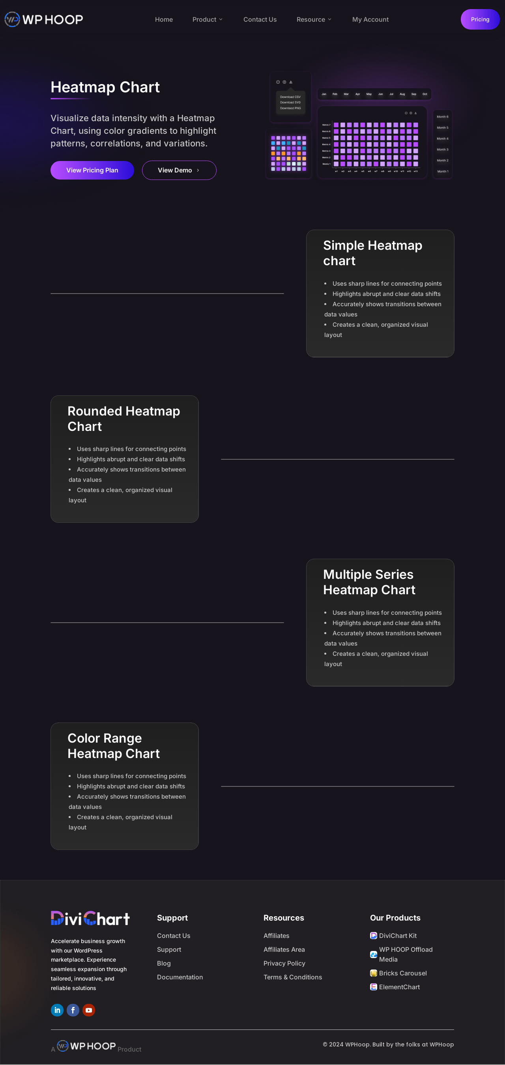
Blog (164, 963)
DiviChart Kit (398, 936)
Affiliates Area (284, 949)
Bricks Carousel (403, 973)
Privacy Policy (284, 963)
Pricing (480, 19)
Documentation (180, 977)
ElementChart (399, 987)
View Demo (179, 170)
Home (164, 19)
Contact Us (260, 19)
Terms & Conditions (293, 977)
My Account (370, 19)
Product (208, 19)
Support (169, 949)
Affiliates (277, 936)
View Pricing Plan (92, 170)
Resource (315, 19)
